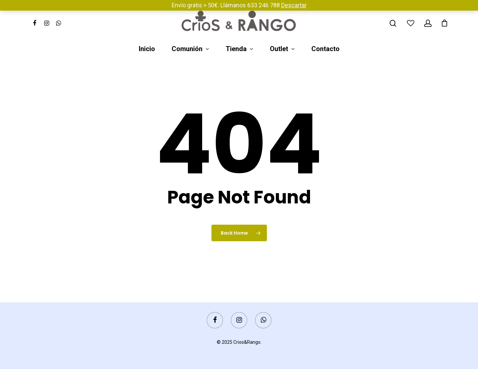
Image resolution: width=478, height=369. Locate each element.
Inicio (147, 49)
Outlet (282, 49)
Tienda (239, 49)
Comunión (190, 49)
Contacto (325, 49)
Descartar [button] (294, 5)
